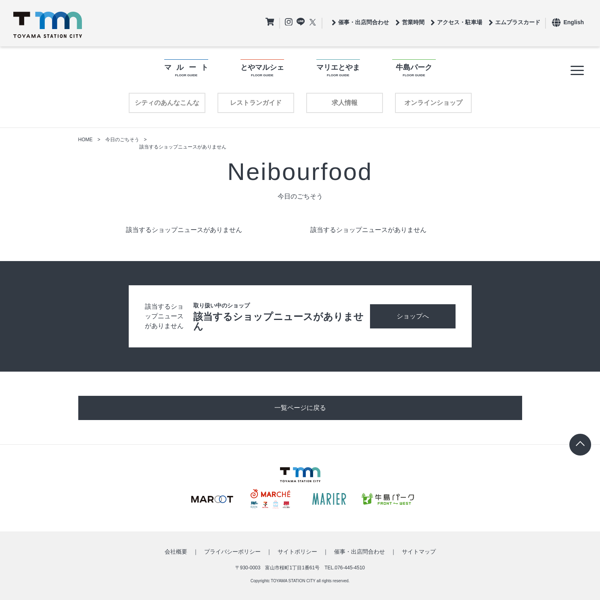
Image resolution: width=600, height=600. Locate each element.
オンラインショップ (433, 102)
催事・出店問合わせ (359, 551)
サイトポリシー (297, 551)
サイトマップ (419, 551)
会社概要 (176, 551)
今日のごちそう (122, 139)
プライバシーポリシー (232, 551)
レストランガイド (256, 102)
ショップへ (413, 316)
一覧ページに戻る (300, 407)
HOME (85, 139)
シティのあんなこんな (167, 102)
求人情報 (344, 102)
